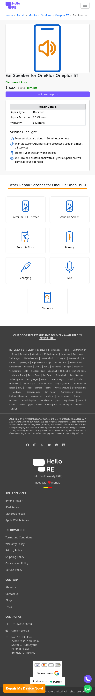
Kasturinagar (64, 396)
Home (9, 15)
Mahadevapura (51, 354)
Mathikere (78, 366)
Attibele (21, 404)
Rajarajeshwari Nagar (42, 362)
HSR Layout (14, 349)
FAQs (9, 607)
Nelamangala (65, 404)
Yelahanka (56, 366)
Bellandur (24, 354)
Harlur (66, 349)
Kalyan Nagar (28, 383)
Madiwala (17, 392)
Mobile (33, 15)
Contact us (12, 594)
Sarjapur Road (38, 371)
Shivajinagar (32, 379)
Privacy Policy (14, 550)
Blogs (9, 600)
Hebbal (28, 387)
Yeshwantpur (15, 371)
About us (11, 587)
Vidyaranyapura (62, 387)
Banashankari (61, 362)
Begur (14, 354)
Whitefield (36, 354)
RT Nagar (28, 366)
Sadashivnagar (76, 375)
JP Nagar (61, 358)
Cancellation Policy (17, 563)
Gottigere (78, 396)
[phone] (88, 679)
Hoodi (70, 379)
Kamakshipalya (29, 400)
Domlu (38, 366)
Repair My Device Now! (24, 688)
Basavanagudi (33, 392)
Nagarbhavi (69, 400)
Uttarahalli (52, 371)
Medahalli (78, 404)
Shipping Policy (15, 557)
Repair (21, 15)
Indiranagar (14, 358)
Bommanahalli (76, 362)
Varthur (79, 379)
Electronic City (79, 349)
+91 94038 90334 (19, 624)
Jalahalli (38, 387)
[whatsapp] (88, 689)
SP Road (64, 371)
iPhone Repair (14, 500)
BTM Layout (28, 349)
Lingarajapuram (63, 383)
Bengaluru (47, 338)
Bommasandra (79, 387)
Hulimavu (13, 400)
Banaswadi (74, 358)
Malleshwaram (31, 358)
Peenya (48, 387)
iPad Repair (12, 507)
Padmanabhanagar (18, 396)
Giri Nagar (50, 392)
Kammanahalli (45, 383)
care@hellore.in (18, 630)
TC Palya (13, 408)
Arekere (49, 396)
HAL (20, 387)
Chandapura (51, 404)
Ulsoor (44, 379)
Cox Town (47, 375)
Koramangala (54, 349)
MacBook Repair (15, 513)
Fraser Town (34, 375)
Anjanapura (36, 396)
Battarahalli (61, 375)
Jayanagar (65, 354)
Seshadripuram (16, 379)
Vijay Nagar (23, 362)
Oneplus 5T (62, 15)
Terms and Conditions (19, 537)
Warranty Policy (15, 544)
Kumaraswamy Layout (71, 392)
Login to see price (47, 94)
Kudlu (47, 366)
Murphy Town (18, 375)
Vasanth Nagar (57, 379)
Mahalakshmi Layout (50, 400)
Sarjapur (41, 349)
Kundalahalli (15, 366)
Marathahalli (47, 358)
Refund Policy (14, 570)
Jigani (30, 404)
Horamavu (14, 383)
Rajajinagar (78, 354)
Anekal (39, 404)
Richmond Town (78, 371)
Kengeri (67, 366)
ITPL (26, 371)
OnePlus (46, 15)
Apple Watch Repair (17, 520)
